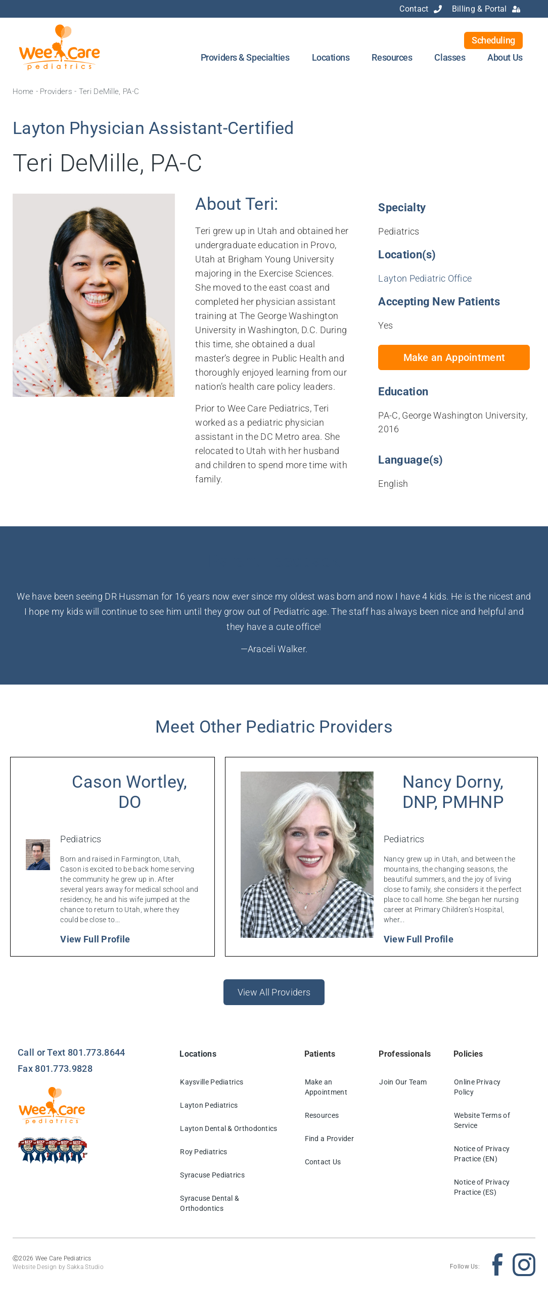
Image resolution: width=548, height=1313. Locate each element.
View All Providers (274, 992)
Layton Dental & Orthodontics (228, 1128)
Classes (449, 57)
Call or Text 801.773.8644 (71, 1052)
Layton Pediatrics (209, 1105)
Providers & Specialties (245, 57)
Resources (392, 57)
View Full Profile (95, 939)
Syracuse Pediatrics (212, 1175)
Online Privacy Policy (477, 1087)
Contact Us (323, 1162)
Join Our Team (403, 1082)
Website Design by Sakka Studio (58, 1267)
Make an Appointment (326, 1087)
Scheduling (493, 40)
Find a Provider (329, 1139)
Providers (56, 91)
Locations (331, 57)
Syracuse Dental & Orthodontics (209, 1203)
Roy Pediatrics (203, 1152)
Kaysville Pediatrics (211, 1082)
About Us (504, 57)
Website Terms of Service (482, 1120)
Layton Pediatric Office (425, 278)
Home (23, 91)
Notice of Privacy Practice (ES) (482, 1187)
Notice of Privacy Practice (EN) (482, 1154)
